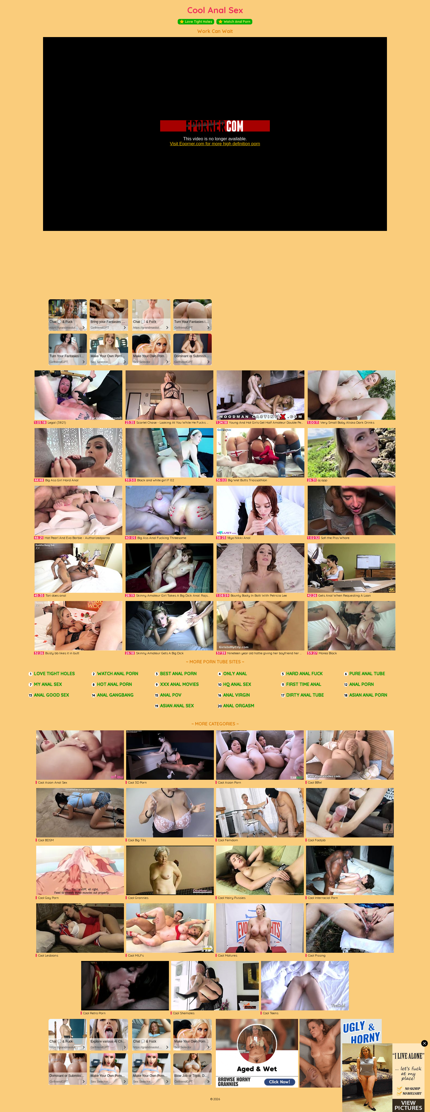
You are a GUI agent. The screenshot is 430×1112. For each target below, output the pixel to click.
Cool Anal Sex (215, 10)
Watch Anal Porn (234, 21)
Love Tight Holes (196, 21)
